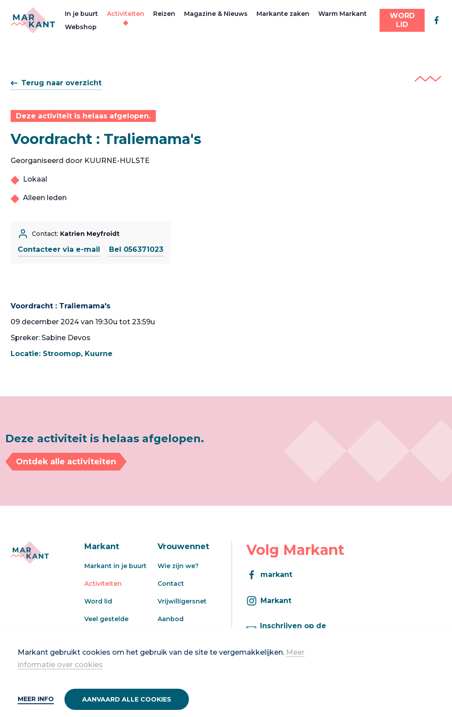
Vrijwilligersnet (182, 601)
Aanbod (171, 619)
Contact (171, 584)
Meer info (36, 699)
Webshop (81, 27)
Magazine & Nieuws (216, 14)
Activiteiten (125, 14)
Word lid (98, 601)
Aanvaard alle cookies (126, 699)
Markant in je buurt (115, 566)
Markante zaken (282, 14)
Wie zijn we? (178, 566)
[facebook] (436, 20)
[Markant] (33, 20)
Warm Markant (342, 14)
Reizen (164, 14)
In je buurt (81, 14)
